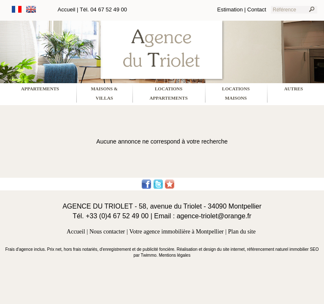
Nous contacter (107, 231)
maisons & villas (104, 93)
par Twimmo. (146, 255)
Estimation (230, 9)
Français (16, 9)
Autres (293, 88)
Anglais (31, 9)
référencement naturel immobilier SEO (283, 249)
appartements (40, 88)
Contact (256, 9)
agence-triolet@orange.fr (214, 216)
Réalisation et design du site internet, (212, 249)
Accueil (67, 9)
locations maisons (235, 93)
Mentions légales (174, 255)
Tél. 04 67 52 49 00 (103, 9)
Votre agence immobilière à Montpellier (177, 231)
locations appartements (169, 93)
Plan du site (242, 231)
